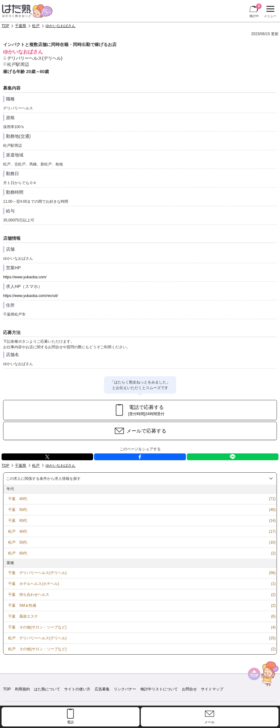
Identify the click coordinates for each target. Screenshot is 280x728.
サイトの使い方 (77, 689)
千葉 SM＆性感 (22, 605)
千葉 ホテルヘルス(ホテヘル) (33, 584)
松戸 (36, 26)
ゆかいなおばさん (60, 26)
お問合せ (189, 689)
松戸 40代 (17, 531)
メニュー (269, 12)
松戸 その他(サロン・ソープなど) (37, 649)
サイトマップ (212, 689)
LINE (232, 456)
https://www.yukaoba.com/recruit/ (30, 296)
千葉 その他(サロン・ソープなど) (37, 627)
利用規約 (22, 689)
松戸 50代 (17, 542)
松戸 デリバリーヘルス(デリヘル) (37, 638)
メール (209, 722)
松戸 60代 (17, 553)
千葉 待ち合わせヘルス (28, 594)
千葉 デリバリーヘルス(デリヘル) (37, 573)
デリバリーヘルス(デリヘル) (34, 58)
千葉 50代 (17, 510)
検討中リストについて (159, 689)
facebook (140, 456)
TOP (5, 26)
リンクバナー (125, 689)
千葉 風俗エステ (23, 616)
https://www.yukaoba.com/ (24, 277)
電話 (70, 722)
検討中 (255, 10)
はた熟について (47, 689)
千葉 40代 (17, 499)
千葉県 (20, 26)
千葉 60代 (17, 520)
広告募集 (102, 689)
